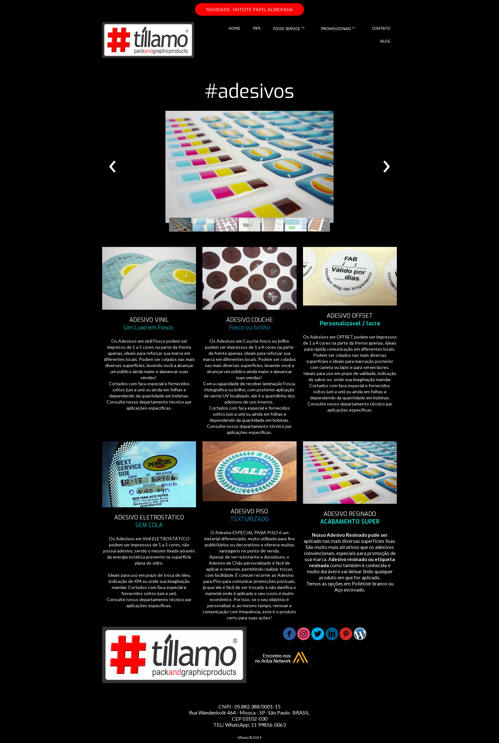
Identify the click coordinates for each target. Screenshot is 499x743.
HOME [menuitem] (234, 28)
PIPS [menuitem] (256, 28)
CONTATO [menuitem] (381, 28)
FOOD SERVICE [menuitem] (286, 29)
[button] (249, 9)
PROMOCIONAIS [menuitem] (336, 29)
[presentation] (112, 167)
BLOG (385, 41)
